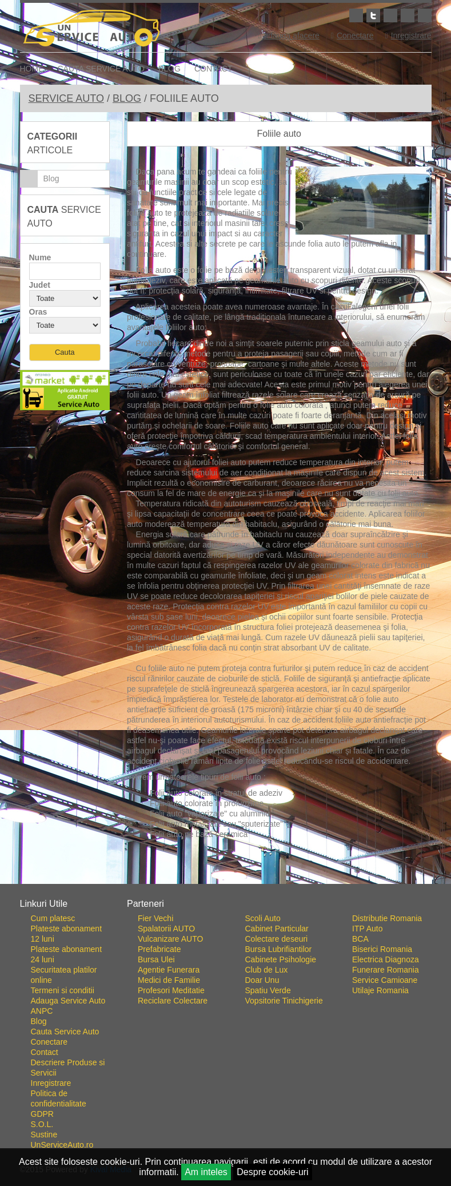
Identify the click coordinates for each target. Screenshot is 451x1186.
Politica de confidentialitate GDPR (58, 1103)
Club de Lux (266, 969)
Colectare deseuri (276, 938)
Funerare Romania (385, 969)
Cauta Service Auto (101, 68)
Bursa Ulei (156, 959)
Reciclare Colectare (172, 1000)
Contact (213, 68)
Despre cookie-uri (272, 1172)
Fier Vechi (155, 918)
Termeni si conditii (62, 990)
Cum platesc (53, 918)
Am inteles (206, 1172)
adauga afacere (288, 35)
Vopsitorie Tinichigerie (284, 1000)
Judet (39, 284)
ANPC (42, 1011)
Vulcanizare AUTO (170, 938)
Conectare (352, 35)
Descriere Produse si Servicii (68, 1067)
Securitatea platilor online (64, 975)
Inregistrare (408, 35)
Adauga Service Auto (68, 1000)
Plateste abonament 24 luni (66, 954)
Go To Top (226, 879)
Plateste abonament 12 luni (66, 933)
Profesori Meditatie (171, 990)
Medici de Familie (169, 980)
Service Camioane (384, 980)
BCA (360, 938)
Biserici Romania (382, 949)
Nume (40, 257)
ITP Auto (367, 928)
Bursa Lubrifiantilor (278, 949)
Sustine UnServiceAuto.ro (62, 1139)
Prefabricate (159, 949)
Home (32, 68)
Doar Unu (262, 980)
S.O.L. (42, 1124)
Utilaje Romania (380, 990)
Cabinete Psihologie (281, 959)
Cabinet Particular (277, 928)
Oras (38, 311)
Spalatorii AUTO (166, 928)
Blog (169, 68)
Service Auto (66, 98)
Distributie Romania (387, 918)
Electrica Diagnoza (385, 959)
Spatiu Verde (268, 990)
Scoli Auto (263, 918)
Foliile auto (279, 133)
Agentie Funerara (168, 969)
